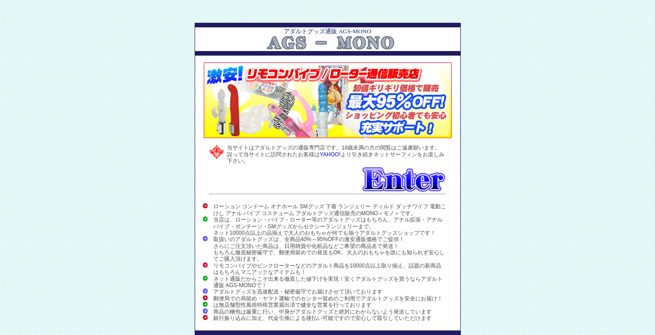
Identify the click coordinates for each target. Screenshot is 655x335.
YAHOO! (330, 154)
